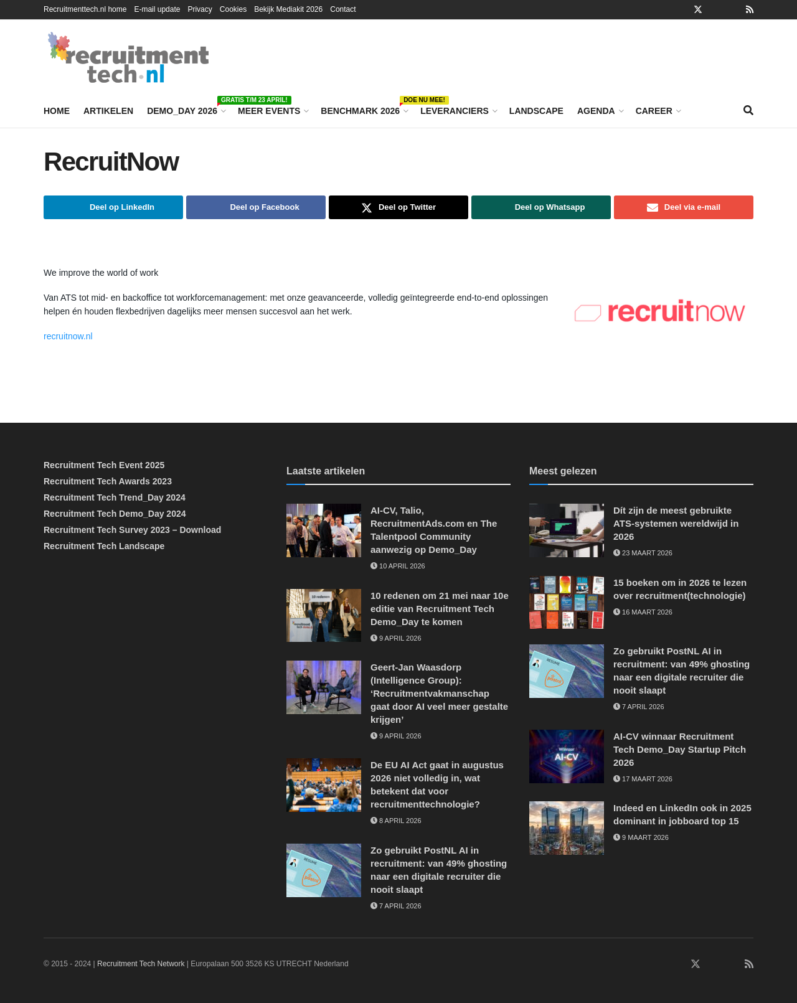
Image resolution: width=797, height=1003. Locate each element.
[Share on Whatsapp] (541, 207)
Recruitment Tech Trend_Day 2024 (115, 497)
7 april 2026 (396, 906)
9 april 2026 (396, 638)
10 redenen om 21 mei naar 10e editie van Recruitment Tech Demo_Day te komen (439, 608)
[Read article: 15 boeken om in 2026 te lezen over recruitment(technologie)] (566, 602)
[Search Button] (748, 111)
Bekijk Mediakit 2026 (288, 9)
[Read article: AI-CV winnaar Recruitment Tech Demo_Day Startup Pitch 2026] (566, 756)
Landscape (536, 111)
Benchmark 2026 (364, 109)
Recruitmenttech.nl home (85, 9)
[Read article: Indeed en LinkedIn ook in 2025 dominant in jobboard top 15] (566, 828)
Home (57, 111)
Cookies (233, 9)
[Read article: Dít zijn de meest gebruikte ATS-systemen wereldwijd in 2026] (566, 530)
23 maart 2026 (642, 553)
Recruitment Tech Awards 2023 (108, 481)
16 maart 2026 (642, 612)
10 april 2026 (397, 566)
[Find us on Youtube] (732, 964)
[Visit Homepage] (128, 57)
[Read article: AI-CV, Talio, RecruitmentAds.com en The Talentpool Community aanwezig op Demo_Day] (323, 530)
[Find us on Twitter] (695, 964)
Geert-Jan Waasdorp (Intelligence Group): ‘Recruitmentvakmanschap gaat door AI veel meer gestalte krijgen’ (439, 693)
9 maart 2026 (641, 837)
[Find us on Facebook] (677, 964)
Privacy (199, 9)
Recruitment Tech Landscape (104, 546)
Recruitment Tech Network (141, 963)
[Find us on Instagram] (714, 964)
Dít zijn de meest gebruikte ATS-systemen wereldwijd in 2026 (675, 523)
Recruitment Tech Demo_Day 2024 (115, 514)
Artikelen (108, 111)
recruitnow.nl (69, 336)
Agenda (596, 111)
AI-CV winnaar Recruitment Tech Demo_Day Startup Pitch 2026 (679, 749)
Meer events (269, 111)
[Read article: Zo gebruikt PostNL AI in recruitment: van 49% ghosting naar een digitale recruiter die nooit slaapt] (323, 870)
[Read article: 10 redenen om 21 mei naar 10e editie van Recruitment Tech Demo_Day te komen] (323, 616)
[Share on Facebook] (256, 207)
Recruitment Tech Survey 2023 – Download (132, 530)
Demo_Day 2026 (185, 109)
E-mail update (157, 9)
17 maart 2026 (642, 779)
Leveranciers (454, 111)
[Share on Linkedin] (113, 207)
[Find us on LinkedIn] (659, 964)
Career (654, 111)
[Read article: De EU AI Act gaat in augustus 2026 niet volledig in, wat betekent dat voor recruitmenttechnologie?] (323, 785)
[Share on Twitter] (398, 207)
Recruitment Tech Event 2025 (104, 465)
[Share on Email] (683, 207)
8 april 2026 (396, 820)
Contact (343, 9)
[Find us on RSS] (749, 964)
